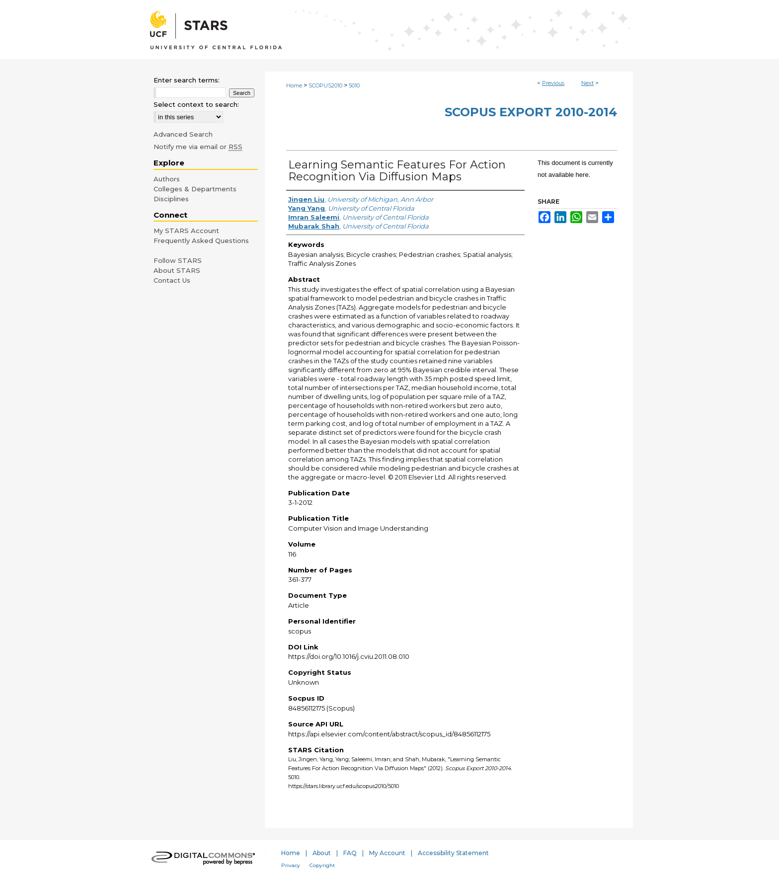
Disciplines (171, 199)
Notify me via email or (198, 147)
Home (294, 85)
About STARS (177, 270)
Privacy (290, 865)
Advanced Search (183, 134)
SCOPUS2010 (325, 85)
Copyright (322, 865)
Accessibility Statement (453, 853)
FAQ (350, 853)
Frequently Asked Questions (201, 240)
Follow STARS (178, 260)
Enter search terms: (187, 80)
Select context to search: (196, 104)
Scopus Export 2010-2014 (531, 112)
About (321, 853)
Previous (553, 83)
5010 (354, 85)
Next (587, 83)
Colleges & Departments (195, 189)
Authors (167, 179)
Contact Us (172, 280)
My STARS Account (186, 231)
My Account (387, 853)
